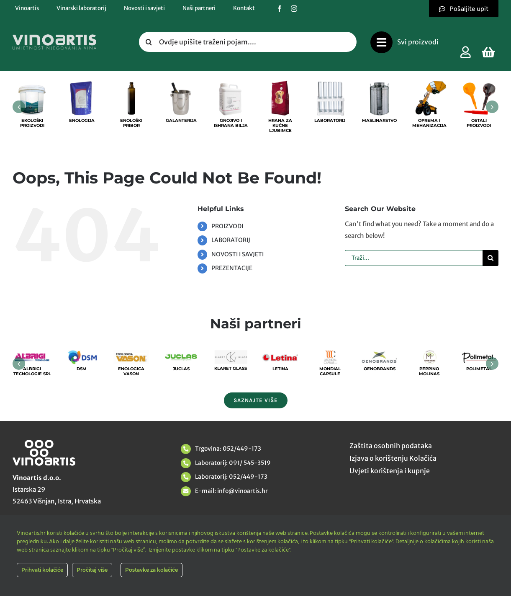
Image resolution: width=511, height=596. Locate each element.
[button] (19, 107)
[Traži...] (414, 258)
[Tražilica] (149, 42)
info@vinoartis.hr (242, 491)
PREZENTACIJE (231, 268)
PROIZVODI (227, 226)
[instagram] (294, 8)
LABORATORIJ (230, 240)
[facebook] (279, 8)
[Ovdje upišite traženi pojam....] (248, 42)
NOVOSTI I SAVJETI (237, 254)
